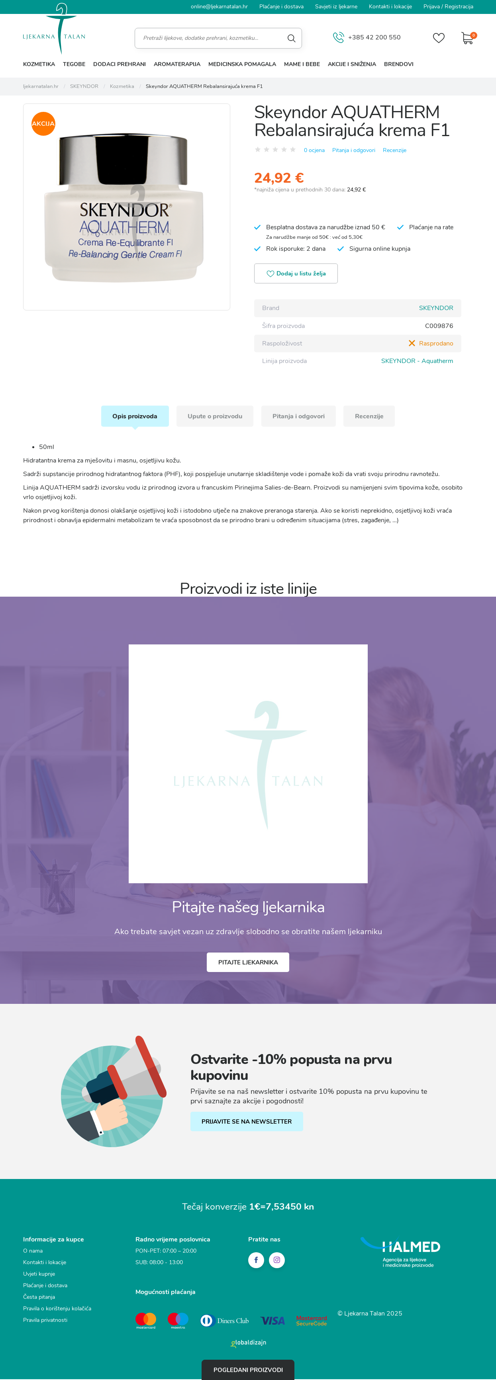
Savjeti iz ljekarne (336, 6)
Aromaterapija (177, 64)
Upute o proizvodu (214, 416)
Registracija (459, 6)
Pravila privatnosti (45, 1321)
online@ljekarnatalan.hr (219, 6)
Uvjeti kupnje (39, 1275)
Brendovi (399, 64)
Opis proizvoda (132, 416)
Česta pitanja (39, 1298)
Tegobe (74, 64)
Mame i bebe (302, 64)
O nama (33, 1252)
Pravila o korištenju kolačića (57, 1310)
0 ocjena (314, 150)
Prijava (431, 6)
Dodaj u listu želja (297, 274)
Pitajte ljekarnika (248, 964)
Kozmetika (39, 64)
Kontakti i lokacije (390, 6)
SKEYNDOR (436, 308)
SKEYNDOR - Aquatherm (417, 361)
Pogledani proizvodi (248, 1370)
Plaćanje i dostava (281, 6)
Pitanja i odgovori (353, 150)
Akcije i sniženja (352, 64)
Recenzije (394, 150)
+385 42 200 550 (366, 38)
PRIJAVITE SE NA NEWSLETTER (247, 1123)
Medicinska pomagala (242, 64)
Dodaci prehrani (119, 64)
